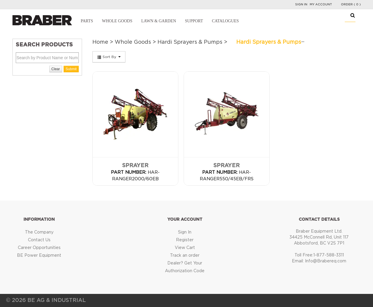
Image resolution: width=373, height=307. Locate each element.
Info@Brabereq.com (325, 261)
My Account (321, 4)
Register (184, 240)
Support (194, 21)
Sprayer (135, 165)
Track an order (184, 255)
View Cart (185, 248)
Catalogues (225, 21)
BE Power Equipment (39, 255)
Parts (87, 21)
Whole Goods (117, 21)
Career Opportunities (39, 248)
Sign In (301, 4)
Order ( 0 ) (351, 4)
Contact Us (39, 240)
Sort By (109, 57)
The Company (39, 232)
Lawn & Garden (158, 21)
